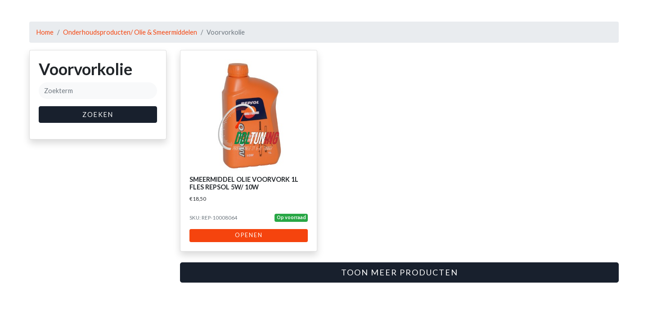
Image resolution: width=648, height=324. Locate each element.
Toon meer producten (399, 272)
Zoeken (97, 114)
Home (45, 32)
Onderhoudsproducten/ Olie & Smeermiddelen (130, 32)
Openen (249, 235)
